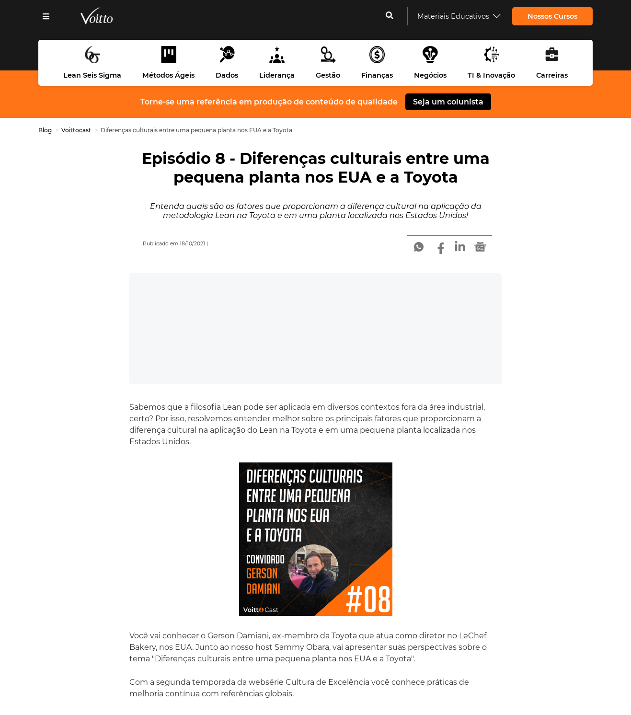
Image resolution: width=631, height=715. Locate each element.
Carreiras (552, 75)
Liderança (277, 75)
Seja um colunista (448, 101)
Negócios (430, 75)
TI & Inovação (491, 75)
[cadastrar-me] (389, 16)
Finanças (377, 75)
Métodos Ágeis (168, 75)
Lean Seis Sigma (92, 75)
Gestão (328, 75)
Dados (227, 75)
